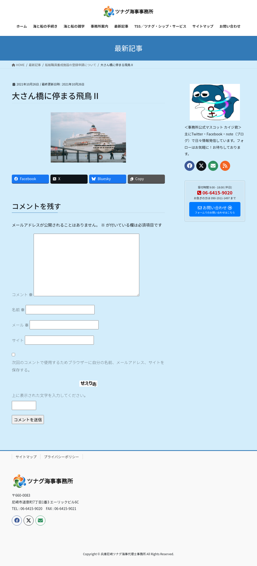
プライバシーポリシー (61, 456)
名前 (18, 309)
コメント (22, 294)
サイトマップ (26, 456)
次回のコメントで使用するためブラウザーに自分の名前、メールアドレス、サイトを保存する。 (88, 366)
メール (20, 325)
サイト (18, 340)
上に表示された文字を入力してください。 (50, 395)
